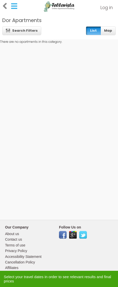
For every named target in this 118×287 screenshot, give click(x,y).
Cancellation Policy (20, 262)
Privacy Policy (16, 251)
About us (12, 234)
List (93, 30)
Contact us (13, 239)
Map (108, 30)
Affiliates (11, 268)
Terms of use (15, 245)
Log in (106, 8)
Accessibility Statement (23, 257)
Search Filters (22, 30)
